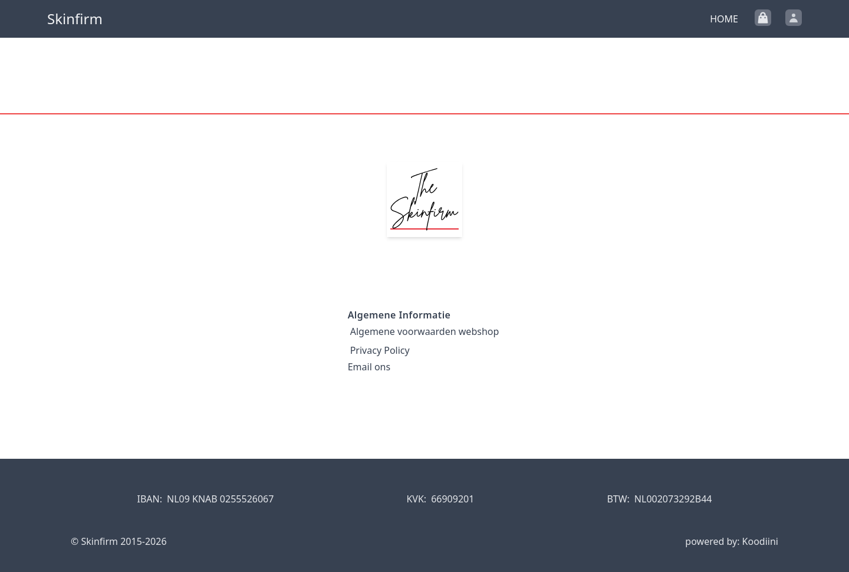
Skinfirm (75, 18)
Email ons (369, 366)
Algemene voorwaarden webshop (424, 331)
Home (724, 18)
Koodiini (760, 541)
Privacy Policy (380, 350)
